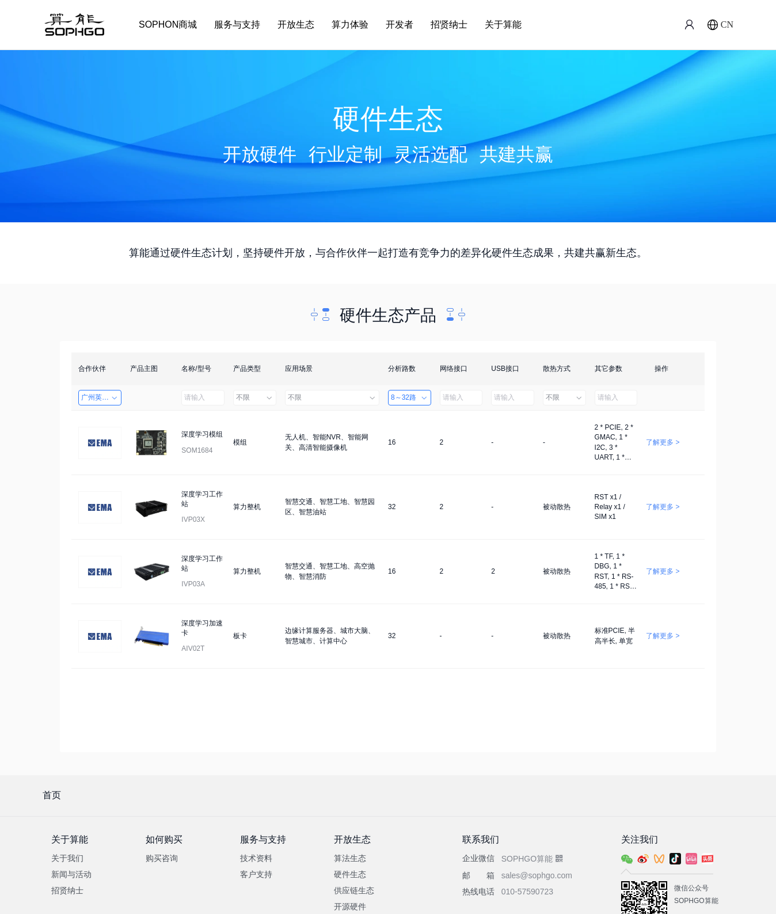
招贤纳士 (449, 24)
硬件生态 (350, 874)
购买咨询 (162, 858)
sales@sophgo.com (536, 875)
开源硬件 (350, 906)
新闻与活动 (71, 874)
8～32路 (409, 397)
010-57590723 (527, 891)
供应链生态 (354, 890)
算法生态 (350, 858)
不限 (254, 397)
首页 (52, 795)
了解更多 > (662, 442)
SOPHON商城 (168, 24)
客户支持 (256, 874)
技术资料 (256, 858)
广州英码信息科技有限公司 (101, 397)
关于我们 (67, 858)
